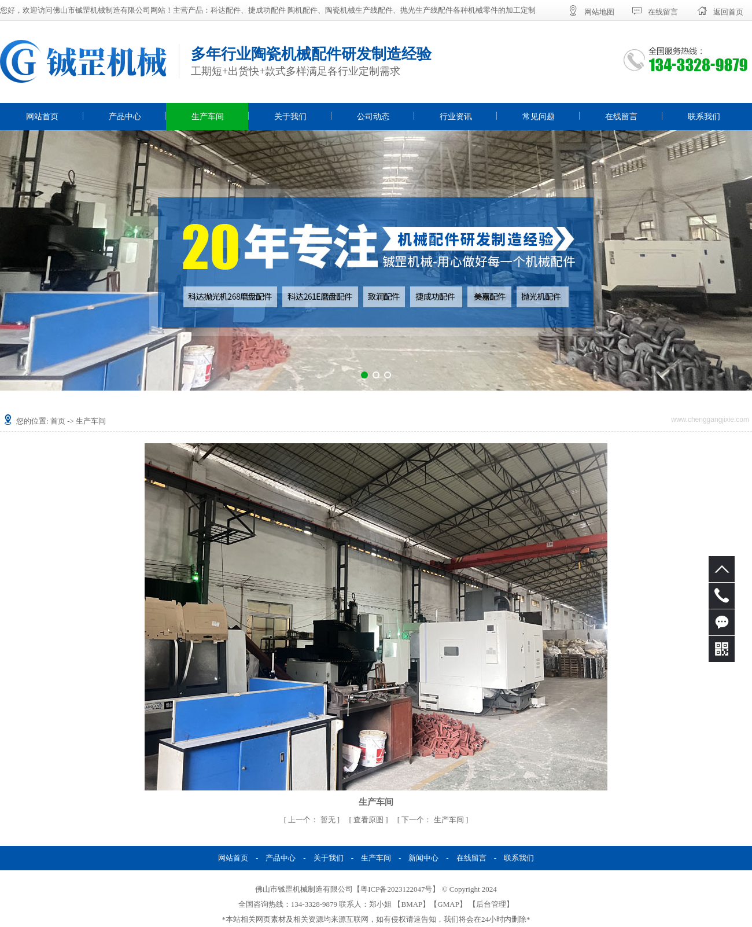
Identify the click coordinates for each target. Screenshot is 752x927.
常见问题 (538, 116)
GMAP (448, 904)
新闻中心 (423, 858)
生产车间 (207, 116)
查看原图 (369, 819)
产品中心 (125, 116)
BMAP (411, 904)
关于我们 (290, 116)
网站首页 (42, 116)
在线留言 (621, 116)
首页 (57, 421)
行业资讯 (456, 116)
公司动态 (373, 116)
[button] (364, 374)
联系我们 (704, 116)
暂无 (312, 819)
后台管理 (491, 904)
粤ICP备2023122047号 (396, 889)
